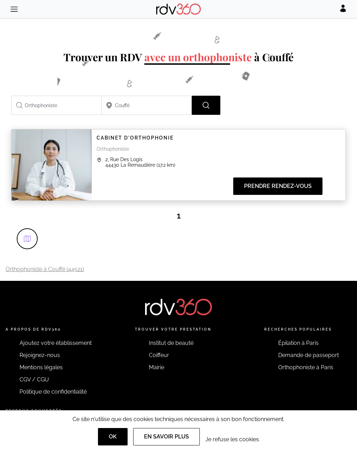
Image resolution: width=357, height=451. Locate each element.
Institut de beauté (171, 343)
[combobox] (56, 105)
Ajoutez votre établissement (56, 343)
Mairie (156, 367)
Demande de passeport (308, 355)
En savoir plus (166, 436)
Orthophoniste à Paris (305, 367)
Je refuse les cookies (232, 439)
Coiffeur (159, 355)
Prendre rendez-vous (278, 186)
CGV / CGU (34, 379)
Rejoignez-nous (40, 355)
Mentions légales (41, 367)
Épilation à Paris (298, 343)
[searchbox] (56, 105)
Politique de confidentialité (53, 391)
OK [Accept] (113, 436)
